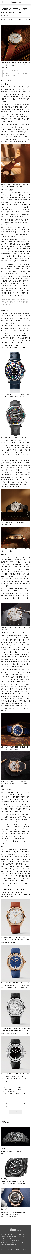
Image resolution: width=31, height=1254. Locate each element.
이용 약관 (18, 1249)
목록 (15, 1112)
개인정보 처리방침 (25, 1249)
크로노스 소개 (4, 1249)
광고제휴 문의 (11, 1249)
